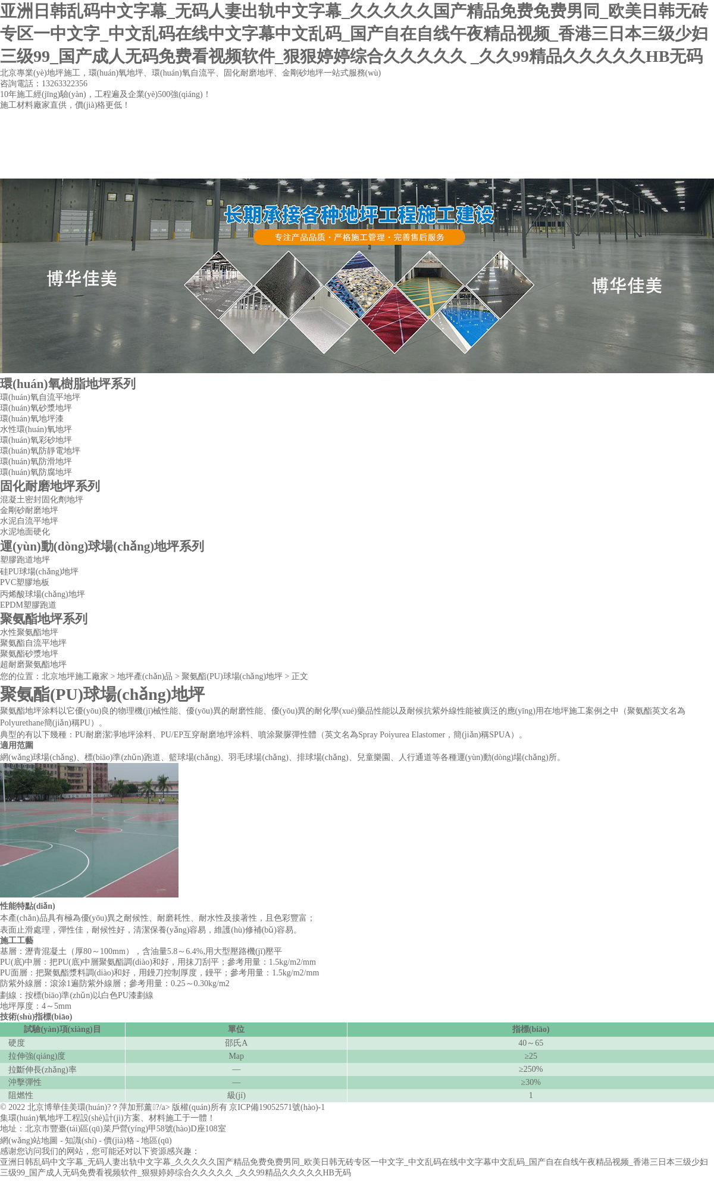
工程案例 (356, 166)
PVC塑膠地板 (24, 582)
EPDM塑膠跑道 (28, 604)
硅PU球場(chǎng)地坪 (39, 571)
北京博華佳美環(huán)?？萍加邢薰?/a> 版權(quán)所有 (128, 1107)
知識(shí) (81, 1140)
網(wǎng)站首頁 (51, 166)
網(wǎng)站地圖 (29, 1140)
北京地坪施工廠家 (75, 676)
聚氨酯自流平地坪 (33, 643)
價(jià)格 (119, 1140)
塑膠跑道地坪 (25, 559)
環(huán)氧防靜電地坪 (40, 450)
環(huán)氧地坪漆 (32, 418)
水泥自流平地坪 (29, 521)
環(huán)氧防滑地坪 (36, 461)
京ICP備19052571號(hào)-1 (277, 1107)
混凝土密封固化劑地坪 (41, 499)
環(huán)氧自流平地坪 (40, 397)
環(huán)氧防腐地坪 (36, 472)
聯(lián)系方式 (457, 166)
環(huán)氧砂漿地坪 (36, 408)
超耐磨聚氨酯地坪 (33, 664)
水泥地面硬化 (25, 531)
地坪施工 (568, 710)
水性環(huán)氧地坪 (36, 429)
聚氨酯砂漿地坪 (29, 653)
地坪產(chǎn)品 (254, 166)
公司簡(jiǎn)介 (153, 166)
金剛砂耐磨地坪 (29, 510)
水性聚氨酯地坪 (29, 632)
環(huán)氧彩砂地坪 (36, 440)
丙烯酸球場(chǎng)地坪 (42, 594)
